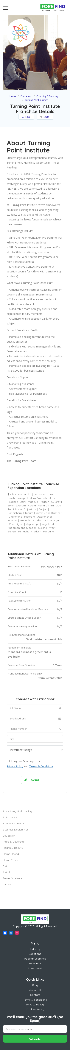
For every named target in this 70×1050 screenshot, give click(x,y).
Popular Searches (35, 958)
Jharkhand (15, 516)
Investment (35, 968)
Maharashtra (46, 505)
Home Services (12, 860)
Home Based (11, 854)
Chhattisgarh (53, 520)
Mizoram (29, 516)
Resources (35, 963)
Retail (6, 872)
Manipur (13, 520)
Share (44, 116)
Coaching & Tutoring (47, 96)
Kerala (32, 505)
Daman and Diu (43, 494)
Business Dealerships (16, 829)
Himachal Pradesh (29, 531)
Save (26, 116)
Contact (35, 995)
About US (35, 990)
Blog (35, 985)
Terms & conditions (35, 999)
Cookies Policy (35, 1009)
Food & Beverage (13, 841)
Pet (5, 866)
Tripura (29, 513)
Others (7, 884)
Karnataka (24, 494)
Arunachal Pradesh (31, 520)
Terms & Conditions (41, 766)
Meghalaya (32, 524)
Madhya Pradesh (38, 501)
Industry (35, 949)
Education (26, 96)
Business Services (13, 823)
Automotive (10, 817)
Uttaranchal (44, 516)
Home (13, 96)
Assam (21, 505)
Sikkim (11, 505)
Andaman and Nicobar (22, 527)
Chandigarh (16, 524)
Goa (58, 505)
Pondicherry (15, 513)
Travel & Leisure (12, 878)
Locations (35, 953)
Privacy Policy (15, 766)
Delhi (23, 501)
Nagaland (47, 524)
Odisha (42, 527)
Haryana (48, 531)
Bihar (13, 494)
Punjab (43, 509)
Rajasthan (30, 509)
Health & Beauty (13, 847)
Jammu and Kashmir (48, 513)
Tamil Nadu (15, 509)
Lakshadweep (16, 498)
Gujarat (55, 501)
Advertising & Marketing (17, 811)
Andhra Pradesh (37, 498)
